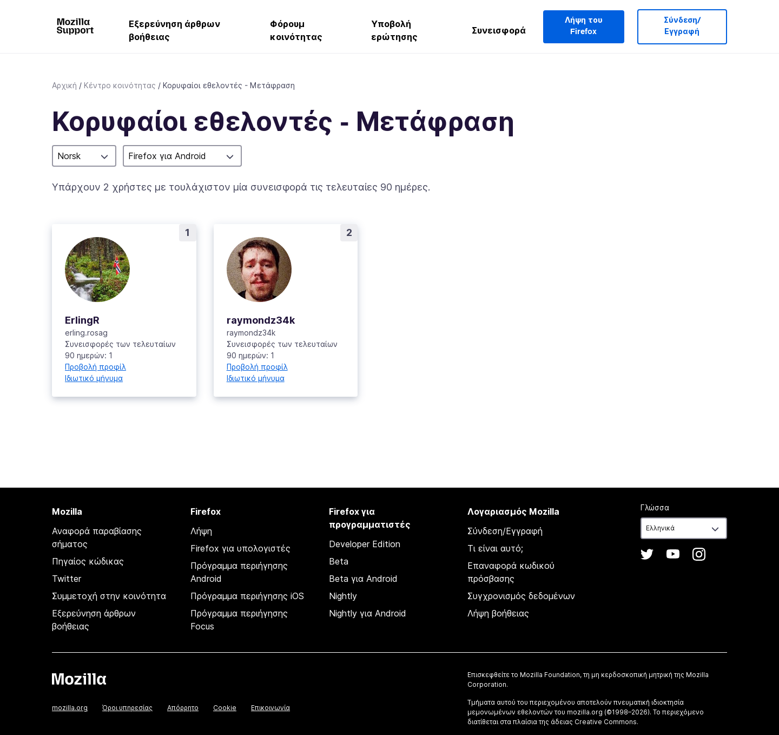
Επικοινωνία (270, 708)
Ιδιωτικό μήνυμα (94, 378)
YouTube (672, 554)
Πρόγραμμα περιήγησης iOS (247, 595)
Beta (338, 561)
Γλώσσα (655, 507)
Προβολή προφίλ (95, 366)
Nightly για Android (367, 613)
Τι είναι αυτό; (495, 548)
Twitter (66, 578)
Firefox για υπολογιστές (240, 548)
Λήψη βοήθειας (498, 613)
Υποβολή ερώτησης (394, 30)
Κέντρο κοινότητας (120, 85)
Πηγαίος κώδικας (88, 561)
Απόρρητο (183, 708)
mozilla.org (70, 708)
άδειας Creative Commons (594, 722)
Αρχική (64, 85)
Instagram (698, 554)
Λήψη (201, 531)
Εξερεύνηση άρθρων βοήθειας (174, 30)
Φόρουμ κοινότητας (296, 30)
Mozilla (79, 678)
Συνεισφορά (499, 30)
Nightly (343, 595)
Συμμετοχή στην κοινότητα (109, 595)
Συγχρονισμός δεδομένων (521, 595)
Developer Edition (364, 544)
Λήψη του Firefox (584, 26)
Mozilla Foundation (550, 675)
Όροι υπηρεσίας (127, 708)
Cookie (224, 708)
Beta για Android (363, 578)
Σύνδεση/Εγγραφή (682, 26)
